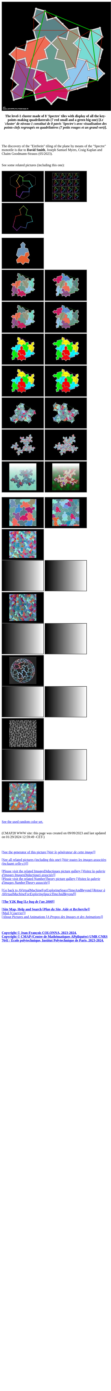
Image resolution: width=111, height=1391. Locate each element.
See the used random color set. (22, 821)
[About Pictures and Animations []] (52, 917)
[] (28, 901)
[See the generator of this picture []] (48, 852)
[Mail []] (13, 913)
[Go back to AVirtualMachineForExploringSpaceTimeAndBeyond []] (53, 892)
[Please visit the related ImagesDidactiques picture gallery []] (53, 873)
